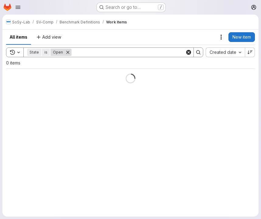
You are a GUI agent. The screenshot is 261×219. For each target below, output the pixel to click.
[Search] (128, 52)
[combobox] (225, 52)
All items (18, 37)
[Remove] (67, 52)
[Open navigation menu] (18, 7)
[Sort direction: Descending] (250, 52)
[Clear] (188, 52)
